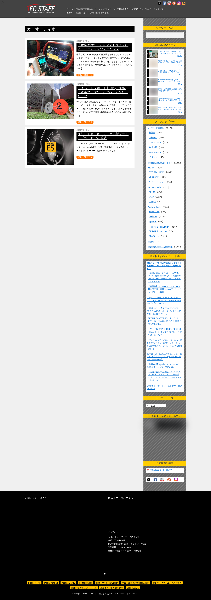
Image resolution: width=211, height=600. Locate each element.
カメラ (151, 168)
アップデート (155, 142)
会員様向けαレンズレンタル (84, 588)
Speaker (152, 221)
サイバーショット (157, 182)
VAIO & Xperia (154, 187)
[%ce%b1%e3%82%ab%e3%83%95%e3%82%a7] (174, 3)
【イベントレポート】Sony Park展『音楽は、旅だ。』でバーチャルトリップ (103, 92)
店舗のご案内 (133, 588)
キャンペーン (155, 152)
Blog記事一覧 (34, 583)
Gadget (152, 201)
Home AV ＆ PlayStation (107, 583)
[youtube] (169, 3)
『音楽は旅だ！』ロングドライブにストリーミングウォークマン (103, 47)
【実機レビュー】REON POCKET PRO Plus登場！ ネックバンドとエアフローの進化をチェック (164, 311)
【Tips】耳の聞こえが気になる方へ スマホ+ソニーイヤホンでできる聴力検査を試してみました (164, 300)
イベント (153, 157)
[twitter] (159, 3)
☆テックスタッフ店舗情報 (160, 246)
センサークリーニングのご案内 (167, 583)
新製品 (152, 132)
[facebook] (164, 3)
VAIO (151, 197)
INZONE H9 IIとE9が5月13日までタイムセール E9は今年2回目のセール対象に (164, 266)
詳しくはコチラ (85, 75)
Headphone (154, 211)
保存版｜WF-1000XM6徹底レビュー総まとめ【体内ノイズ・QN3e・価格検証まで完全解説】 (164, 357)
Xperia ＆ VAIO (68, 583)
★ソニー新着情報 (156, 128)
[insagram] (179, 3)
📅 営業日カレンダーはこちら (160, 470)
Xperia (152, 192)
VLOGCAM (154, 177)
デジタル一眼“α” (156, 172)
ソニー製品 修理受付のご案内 (135, 583)
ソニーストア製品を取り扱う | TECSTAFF (105, 594)
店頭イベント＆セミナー (111, 588)
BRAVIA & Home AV (158, 231)
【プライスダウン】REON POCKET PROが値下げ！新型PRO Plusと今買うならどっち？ (165, 332)
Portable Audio (154, 207)
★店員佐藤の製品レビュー (160, 163)
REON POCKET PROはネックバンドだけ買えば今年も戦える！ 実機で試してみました (164, 321)
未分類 (151, 241)
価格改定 (153, 137)
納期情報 (153, 147)
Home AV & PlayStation (158, 227)
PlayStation (154, 236)
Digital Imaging (51, 583)
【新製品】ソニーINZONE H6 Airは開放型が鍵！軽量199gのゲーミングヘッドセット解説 (164, 289)
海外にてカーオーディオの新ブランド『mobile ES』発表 (103, 136)
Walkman (153, 216)
